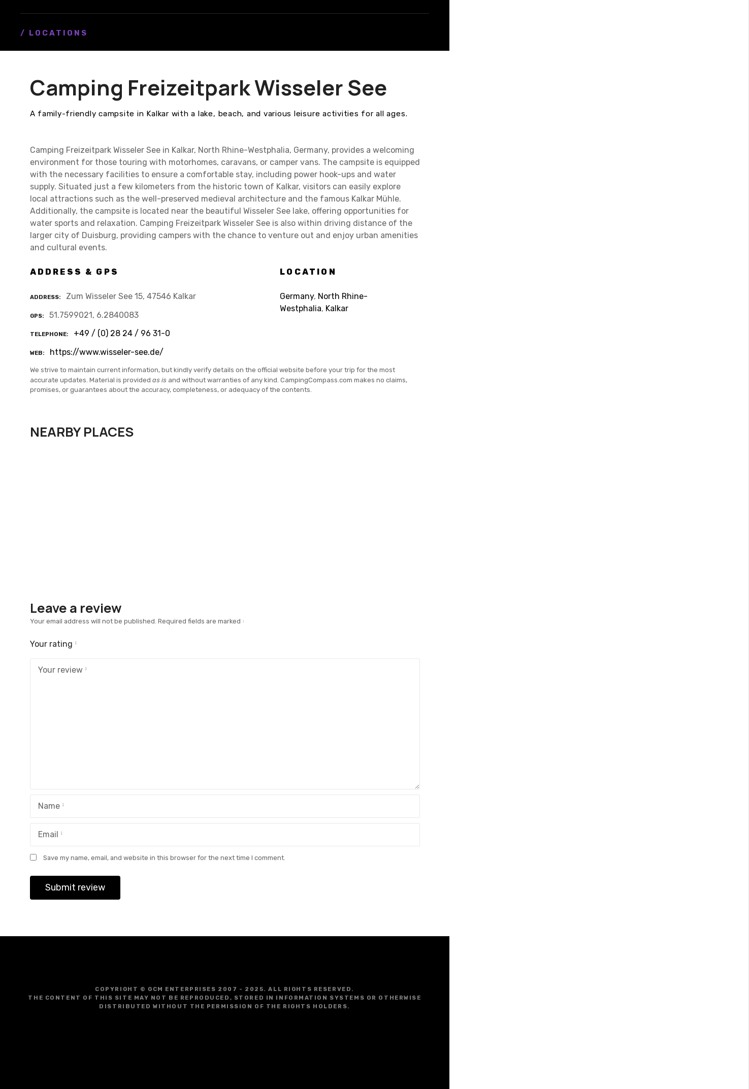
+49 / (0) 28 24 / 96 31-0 (122, 333)
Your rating (55, 644)
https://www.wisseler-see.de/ (107, 352)
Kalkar (336, 308)
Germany (297, 296)
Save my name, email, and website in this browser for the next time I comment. (164, 858)
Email (48, 835)
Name (49, 807)
